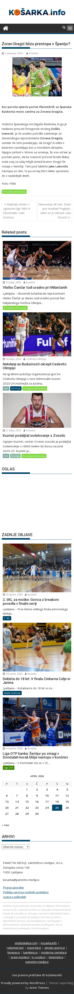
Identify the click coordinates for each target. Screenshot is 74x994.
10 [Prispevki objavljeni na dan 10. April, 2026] (47, 795)
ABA (6, 388)
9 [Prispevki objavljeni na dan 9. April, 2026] (37, 795)
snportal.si (34, 948)
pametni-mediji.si (37, 962)
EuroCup (15, 388)
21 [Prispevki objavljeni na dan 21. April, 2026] (17, 808)
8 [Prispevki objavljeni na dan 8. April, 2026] (27, 795)
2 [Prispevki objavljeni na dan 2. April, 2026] (37, 789)
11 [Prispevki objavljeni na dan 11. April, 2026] (57, 795)
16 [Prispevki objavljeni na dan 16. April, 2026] (37, 801)
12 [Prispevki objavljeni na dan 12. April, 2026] (67, 795)
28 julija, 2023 (12, 359)
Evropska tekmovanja (14, 191)
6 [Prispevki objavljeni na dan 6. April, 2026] (7, 795)
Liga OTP (8, 767)
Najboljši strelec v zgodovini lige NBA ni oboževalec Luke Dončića (16, 210)
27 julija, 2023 (12, 430)
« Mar (5, 825)
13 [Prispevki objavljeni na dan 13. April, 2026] (7, 801)
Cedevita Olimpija (34, 359)
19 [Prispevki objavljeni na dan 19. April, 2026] (67, 801)
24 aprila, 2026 (12, 673)
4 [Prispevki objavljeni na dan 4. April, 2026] (57, 789)
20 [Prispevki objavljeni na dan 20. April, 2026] (7, 808)
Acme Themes (39, 988)
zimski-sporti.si (54, 948)
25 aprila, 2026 (12, 594)
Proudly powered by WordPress (23, 983)
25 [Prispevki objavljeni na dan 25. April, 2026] (57, 808)
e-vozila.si (38, 957)
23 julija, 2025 (12, 282)
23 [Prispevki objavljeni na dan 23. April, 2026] (37, 808)
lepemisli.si (56, 957)
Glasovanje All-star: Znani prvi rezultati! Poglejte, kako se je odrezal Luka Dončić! (54, 210)
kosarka (32, 53)
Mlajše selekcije (12, 692)
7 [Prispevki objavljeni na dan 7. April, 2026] (17, 795)
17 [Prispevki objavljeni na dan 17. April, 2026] (47, 801)
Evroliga (15, 455)
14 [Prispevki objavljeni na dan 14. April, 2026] (17, 801)
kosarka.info (49, 943)
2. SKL (7, 618)
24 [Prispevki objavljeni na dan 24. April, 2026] (47, 808)
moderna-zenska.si (54, 952)
